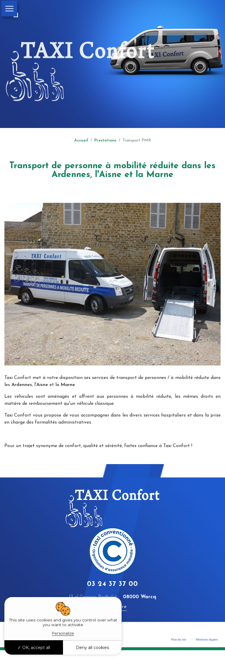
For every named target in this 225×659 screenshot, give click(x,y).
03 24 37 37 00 (112, 584)
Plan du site (178, 639)
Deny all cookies (92, 647)
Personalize (63, 633)
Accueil (81, 140)
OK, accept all (34, 647)
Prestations (105, 140)
